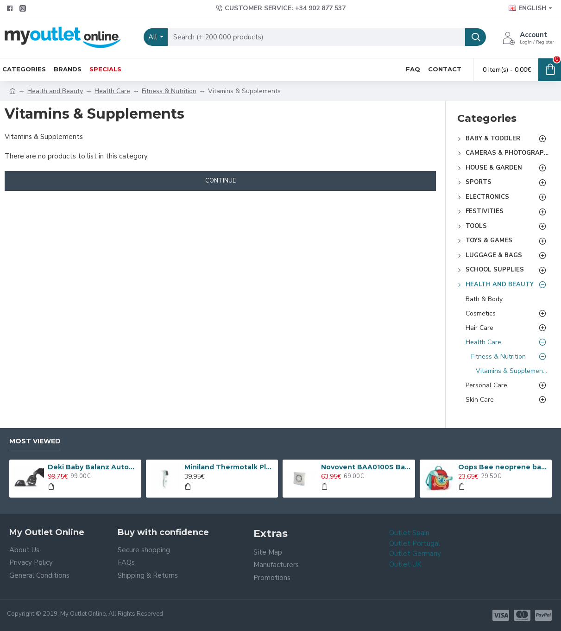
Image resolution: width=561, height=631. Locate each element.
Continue (220, 181)
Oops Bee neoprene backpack (503, 467)
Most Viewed (35, 441)
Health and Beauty (55, 91)
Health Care (112, 91)
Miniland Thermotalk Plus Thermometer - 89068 (229, 467)
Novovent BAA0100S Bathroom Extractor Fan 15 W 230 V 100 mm (366, 467)
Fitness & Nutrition (169, 91)
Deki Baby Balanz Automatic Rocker (93, 467)
